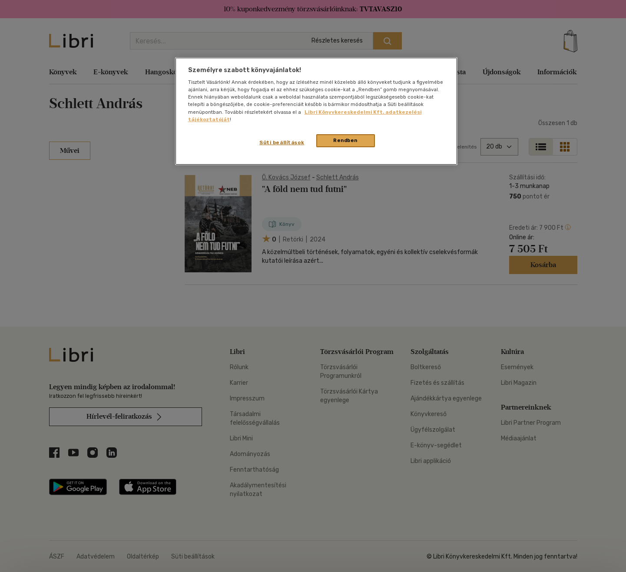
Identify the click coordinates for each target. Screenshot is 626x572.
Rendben (345, 140)
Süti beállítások (281, 142)
